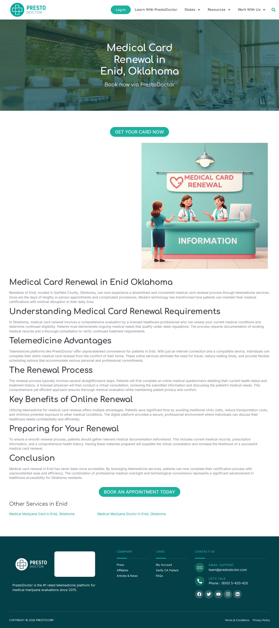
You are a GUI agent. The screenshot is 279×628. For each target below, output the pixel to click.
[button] (273, 9)
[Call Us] (199, 580)
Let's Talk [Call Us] (216, 578)
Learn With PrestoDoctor (156, 10)
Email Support (220, 565)
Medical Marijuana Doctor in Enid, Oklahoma (131, 514)
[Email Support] (199, 567)
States (193, 9)
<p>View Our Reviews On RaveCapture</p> (74, 563)
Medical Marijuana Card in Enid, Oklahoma (42, 514)
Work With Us (252, 9)
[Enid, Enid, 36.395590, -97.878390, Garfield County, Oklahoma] (74, 173)
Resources (219, 9)
